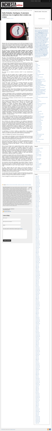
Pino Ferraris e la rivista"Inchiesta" (40, 90)
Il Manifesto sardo (38, 159)
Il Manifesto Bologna (38, 158)
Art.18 (45, 30)
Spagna (44, 52)
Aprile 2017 (37, 314)
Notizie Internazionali (38, 164)
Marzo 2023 (37, 224)
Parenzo (36, 49)
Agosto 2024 (37, 202)
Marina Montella (44, 45)
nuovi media (38, 48)
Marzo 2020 (37, 270)
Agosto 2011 (37, 401)
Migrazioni (37, 108)
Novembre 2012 (38, 382)
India (43, 41)
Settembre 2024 (38, 201)
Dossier (37, 78)
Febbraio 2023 (37, 225)
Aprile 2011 (37, 406)
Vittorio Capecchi (4, 18)
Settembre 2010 (38, 411)
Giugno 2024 (37, 205)
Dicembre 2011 (38, 396)
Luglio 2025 (37, 188)
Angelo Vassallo (37, 30)
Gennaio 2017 (37, 318)
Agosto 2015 (37, 340)
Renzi (36, 51)
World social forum (38, 94)
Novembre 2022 (38, 229)
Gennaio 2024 (37, 211)
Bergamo (46, 31)
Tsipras (45, 55)
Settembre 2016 (38, 323)
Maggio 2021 (37, 252)
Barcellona (39, 31)
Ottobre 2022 (37, 230)
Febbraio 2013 (37, 378)
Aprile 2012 (37, 391)
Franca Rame (46, 38)
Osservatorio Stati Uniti (39, 126)
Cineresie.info (37, 149)
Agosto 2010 (37, 412)
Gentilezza (36, 39)
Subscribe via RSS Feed (7, 211)
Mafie (41, 45)
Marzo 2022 (37, 239)
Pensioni (44, 49)
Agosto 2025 (37, 187)
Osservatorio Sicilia (38, 125)
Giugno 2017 (37, 312)
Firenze (42, 38)
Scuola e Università (38, 136)
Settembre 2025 (38, 186)
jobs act (37, 42)
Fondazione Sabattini (38, 155)
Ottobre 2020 (37, 261)
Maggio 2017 (37, 313)
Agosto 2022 (37, 233)
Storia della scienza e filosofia (40, 139)
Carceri (37, 69)
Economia (10, 184)
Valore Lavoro (37, 169)
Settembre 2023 (38, 216)
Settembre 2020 (38, 262)
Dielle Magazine (38, 150)
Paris (41, 49)
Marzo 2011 (37, 407)
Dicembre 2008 (38, 420)
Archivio (37, 66)
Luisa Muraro (37, 45)
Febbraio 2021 (37, 256)
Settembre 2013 (38, 369)
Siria (38, 52)
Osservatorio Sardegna (28, 184)
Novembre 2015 (38, 336)
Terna (43, 53)
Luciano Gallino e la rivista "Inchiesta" (41, 85)
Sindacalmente (38, 167)
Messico (42, 46)
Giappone (44, 39)
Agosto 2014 (37, 355)
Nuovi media (37, 112)
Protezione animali (44, 50)
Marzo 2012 (37, 392)
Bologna (40, 33)
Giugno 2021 (37, 251)
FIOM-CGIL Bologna (38, 154)
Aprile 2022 (37, 238)
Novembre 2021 (38, 244)
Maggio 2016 (37, 328)
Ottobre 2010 (37, 410)
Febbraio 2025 (37, 195)
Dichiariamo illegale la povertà (40, 74)
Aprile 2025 (37, 192)
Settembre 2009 (38, 419)
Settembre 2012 (38, 384)
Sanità (40, 51)
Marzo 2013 (37, 377)
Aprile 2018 (37, 299)
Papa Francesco (43, 48)
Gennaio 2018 (37, 303)
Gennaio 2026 (37, 181)
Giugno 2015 (37, 342)
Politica (39, 50)
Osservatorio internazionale (39, 120)
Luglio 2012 (37, 387)
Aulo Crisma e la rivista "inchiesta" (40, 79)
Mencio (39, 46)
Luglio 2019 (37, 280)
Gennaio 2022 (37, 242)
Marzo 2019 (37, 285)
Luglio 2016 (37, 326)
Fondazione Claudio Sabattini (40, 84)
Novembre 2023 (38, 214)
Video (36, 140)
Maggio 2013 (37, 374)
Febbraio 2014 (37, 363)
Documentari (37, 75)
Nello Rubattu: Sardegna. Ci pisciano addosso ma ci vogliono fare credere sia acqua (16, 15)
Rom (37, 51)
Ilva (41, 41)
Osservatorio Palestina (39, 122)
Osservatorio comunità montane (40, 116)
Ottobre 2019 (37, 276)
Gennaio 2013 (37, 379)
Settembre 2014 (38, 354)
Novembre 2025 (38, 183)
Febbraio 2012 (37, 393)
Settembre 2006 (38, 421)
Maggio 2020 (37, 267)
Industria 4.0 (46, 41)
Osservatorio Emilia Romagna (40, 117)
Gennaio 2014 (37, 364)
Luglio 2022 (37, 234)
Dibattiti (37, 73)
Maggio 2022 (37, 237)
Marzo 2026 (37, 178)
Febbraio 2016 (37, 332)
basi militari (43, 31)
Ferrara (38, 38)
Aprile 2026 (37, 177)
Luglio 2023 (37, 219)
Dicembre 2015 (38, 335)
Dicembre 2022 (38, 228)
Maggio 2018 (37, 298)
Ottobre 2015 (37, 337)
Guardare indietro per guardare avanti (41, 103)
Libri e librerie (37, 107)
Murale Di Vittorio (39, 47)
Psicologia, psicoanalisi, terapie (40, 134)
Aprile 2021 (37, 253)
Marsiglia (36, 46)
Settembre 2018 (38, 293)
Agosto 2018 (37, 294)
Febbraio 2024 (37, 210)
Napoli (43, 47)
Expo (36, 38)
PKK (46, 49)
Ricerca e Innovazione (39, 135)
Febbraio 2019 (37, 286)
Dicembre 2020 (38, 258)
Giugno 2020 (37, 266)
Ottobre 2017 (37, 307)
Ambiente (9, 10)
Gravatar (21, 228)
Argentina (42, 30)
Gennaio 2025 (37, 196)
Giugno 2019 (37, 281)
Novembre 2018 (38, 290)
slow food (41, 52)
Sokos (36, 168)
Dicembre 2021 (38, 243)
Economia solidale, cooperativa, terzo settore (18, 184)
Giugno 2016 (37, 327)
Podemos (36, 50)
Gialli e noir (37, 102)
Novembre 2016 (38, 321)
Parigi (39, 49)
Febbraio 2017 (37, 317)
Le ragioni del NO (45, 44)
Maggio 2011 (37, 405)
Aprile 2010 (37, 415)
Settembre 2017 (38, 308)
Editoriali (37, 98)
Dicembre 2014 (38, 350)
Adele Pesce (37, 29)
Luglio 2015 (37, 341)
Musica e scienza (38, 86)
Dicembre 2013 (38, 365)
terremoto (46, 53)
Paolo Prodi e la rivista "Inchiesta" (40, 87)
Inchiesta (3, 429)
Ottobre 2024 (37, 200)
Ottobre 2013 (37, 368)
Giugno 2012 (37, 388)
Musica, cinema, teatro (39, 111)
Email (7, 221)
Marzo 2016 (37, 331)
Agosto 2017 (37, 309)
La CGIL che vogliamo (39, 163)
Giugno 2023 (37, 220)
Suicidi (38, 53)
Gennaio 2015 (37, 349)
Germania (40, 39)
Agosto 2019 (37, 279)
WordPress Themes (12, 429)
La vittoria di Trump (41, 43)
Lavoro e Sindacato (38, 106)
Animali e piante (38, 65)
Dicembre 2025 (38, 182)
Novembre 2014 (38, 351)
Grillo (43, 40)
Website (4, 225)
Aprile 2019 (37, 284)
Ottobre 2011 (37, 398)
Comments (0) (11, 18)
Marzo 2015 (37, 346)
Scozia (42, 51)
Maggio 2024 (37, 206)
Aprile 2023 (37, 223)
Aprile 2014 (37, 360)
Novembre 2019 (38, 275)
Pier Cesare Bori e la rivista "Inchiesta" (41, 89)
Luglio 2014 (37, 356)
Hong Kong (39, 41)
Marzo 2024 (37, 209)
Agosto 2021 (37, 248)
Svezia (41, 53)
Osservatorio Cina (38, 115)
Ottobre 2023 (37, 215)
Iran (35, 42)
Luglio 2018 (37, 295)
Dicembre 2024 (38, 197)
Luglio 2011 (37, 402)
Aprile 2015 (37, 345)
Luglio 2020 (37, 265)
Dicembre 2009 (38, 416)
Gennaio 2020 (37, 272)
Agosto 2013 (37, 370)
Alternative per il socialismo (39, 148)
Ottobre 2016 (37, 322)
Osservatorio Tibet (38, 130)
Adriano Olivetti (41, 29)
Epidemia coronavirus (38, 83)
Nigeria (45, 47)
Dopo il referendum (38, 36)
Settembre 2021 (38, 247)
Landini (40, 44)
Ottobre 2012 (37, 383)
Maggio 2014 (37, 359)
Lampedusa (37, 44)
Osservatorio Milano (38, 121)
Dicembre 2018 (38, 289)
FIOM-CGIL (37, 153)
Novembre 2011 (38, 397)
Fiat (40, 38)
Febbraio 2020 (37, 271)
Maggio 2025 (37, 191)
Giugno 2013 (37, 373)
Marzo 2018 (37, 300)
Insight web (37, 162)
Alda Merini (46, 29)
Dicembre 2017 (38, 304)
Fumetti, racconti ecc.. (38, 101)
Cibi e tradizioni (38, 70)
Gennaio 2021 (37, 257)
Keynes (40, 42)
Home (6, 10)
